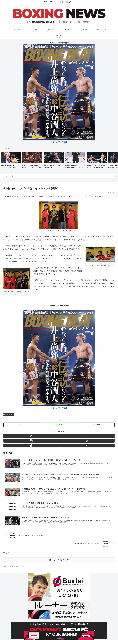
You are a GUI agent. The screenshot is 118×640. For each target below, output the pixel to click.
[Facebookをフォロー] (52, 436)
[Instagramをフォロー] (57, 436)
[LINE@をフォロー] (70, 436)
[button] (114, 160)
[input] (59, 176)
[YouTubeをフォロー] (61, 436)
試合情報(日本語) (8, 414)
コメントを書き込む (59, 551)
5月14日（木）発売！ (59, 142)
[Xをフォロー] (48, 436)
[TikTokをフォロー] (66, 436)
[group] (10, 160)
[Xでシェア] (21, 425)
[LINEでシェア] (59, 425)
